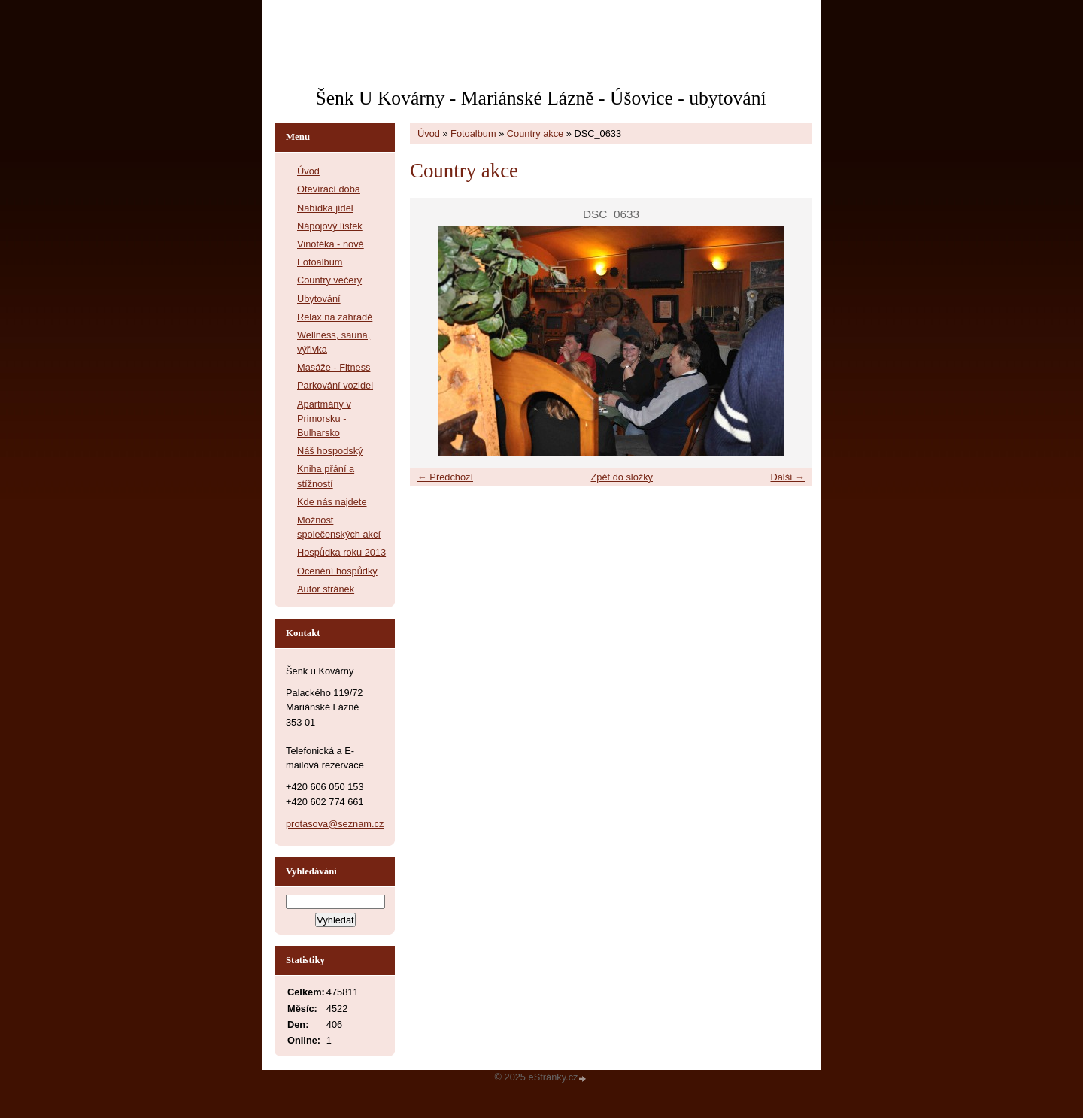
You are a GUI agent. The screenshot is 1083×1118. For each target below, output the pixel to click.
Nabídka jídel (325, 208)
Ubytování (319, 298)
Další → (787, 477)
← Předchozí (445, 477)
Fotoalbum (473, 133)
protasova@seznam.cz (335, 823)
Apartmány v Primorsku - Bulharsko (324, 418)
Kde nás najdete (332, 501)
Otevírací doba (328, 189)
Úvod (428, 133)
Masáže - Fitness (333, 367)
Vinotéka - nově (330, 244)
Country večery (329, 280)
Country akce (535, 133)
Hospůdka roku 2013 (341, 552)
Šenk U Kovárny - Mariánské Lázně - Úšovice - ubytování (540, 98)
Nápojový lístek (330, 226)
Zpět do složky (621, 477)
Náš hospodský (330, 450)
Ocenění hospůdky (337, 571)
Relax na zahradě (334, 317)
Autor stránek (325, 589)
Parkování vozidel (335, 385)
